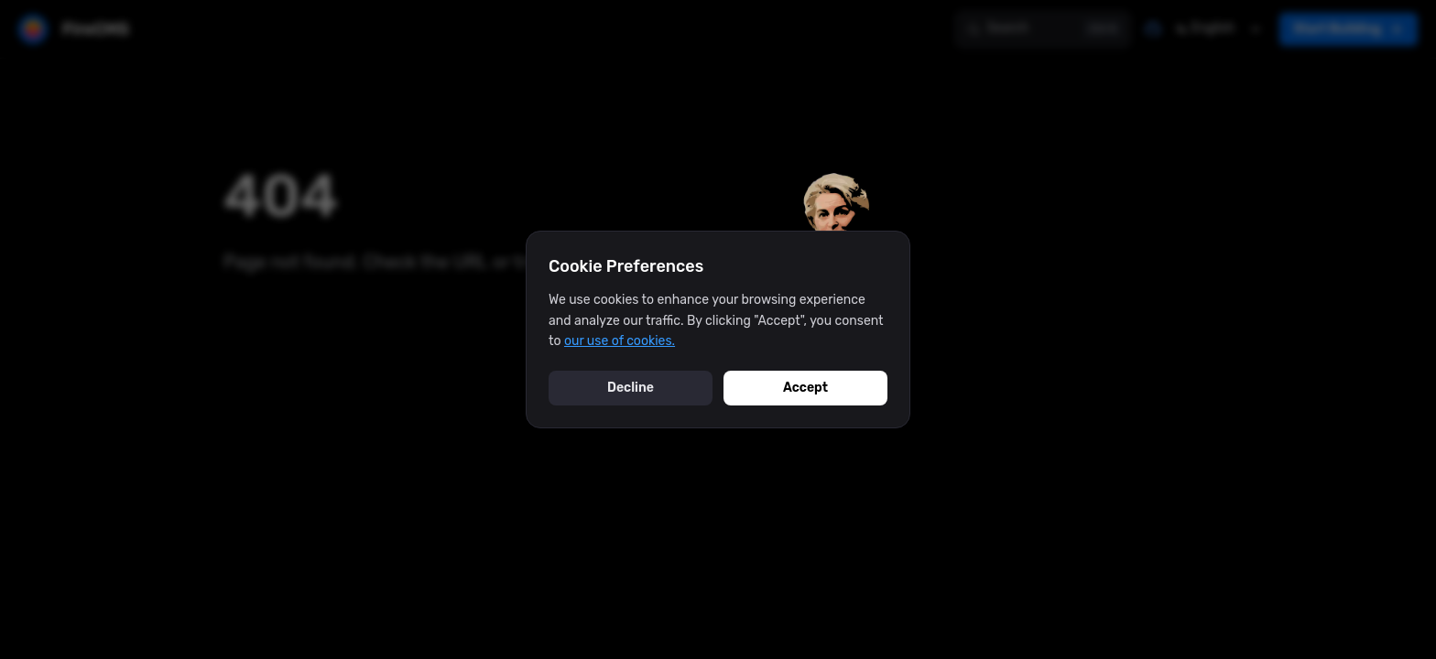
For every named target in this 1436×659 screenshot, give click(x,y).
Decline (630, 387)
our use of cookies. (619, 341)
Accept (805, 387)
